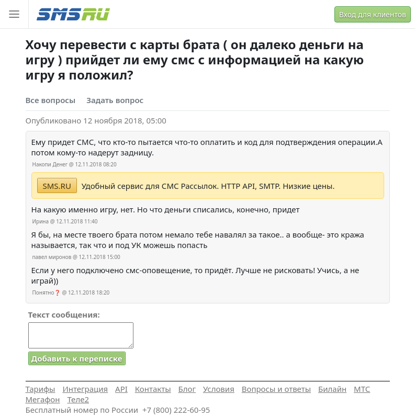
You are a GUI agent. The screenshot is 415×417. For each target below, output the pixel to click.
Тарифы (40, 389)
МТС (362, 389)
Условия (218, 389)
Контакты (153, 389)
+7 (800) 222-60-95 (176, 409)
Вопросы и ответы (276, 389)
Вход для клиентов (372, 14)
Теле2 (78, 399)
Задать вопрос (114, 100)
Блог (187, 389)
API (121, 389)
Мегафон (43, 399)
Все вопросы (51, 100)
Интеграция (85, 389)
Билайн (332, 389)
